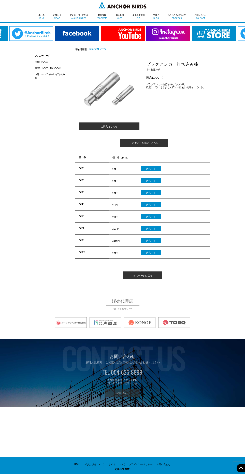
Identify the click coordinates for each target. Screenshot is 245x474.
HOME (76, 464)
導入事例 (120, 16)
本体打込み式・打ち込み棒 (48, 68)
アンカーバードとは (79, 16)
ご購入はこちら (109, 126)
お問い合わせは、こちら (145, 142)
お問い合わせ (200, 16)
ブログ (156, 16)
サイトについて (117, 464)
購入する (151, 168)
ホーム (41, 16)
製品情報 (101, 16)
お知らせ (57, 16)
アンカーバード (42, 55)
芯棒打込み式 (41, 61)
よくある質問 (138, 16)
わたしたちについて (177, 16)
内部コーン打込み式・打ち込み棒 (50, 76)
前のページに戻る (142, 275)
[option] (77, 35)
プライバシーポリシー (141, 464)
